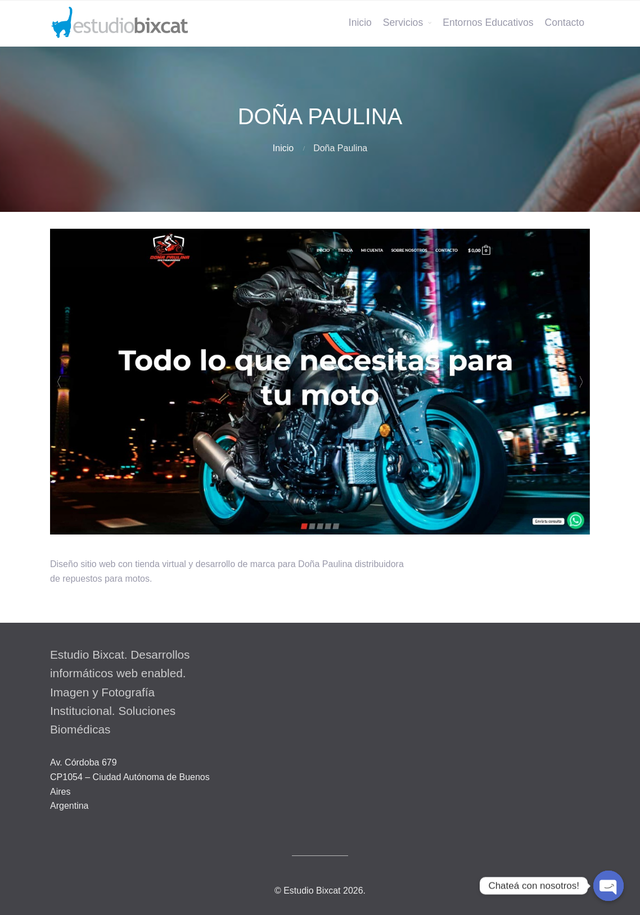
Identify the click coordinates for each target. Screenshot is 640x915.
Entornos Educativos (488, 22)
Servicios (403, 22)
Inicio (360, 22)
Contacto (564, 22)
